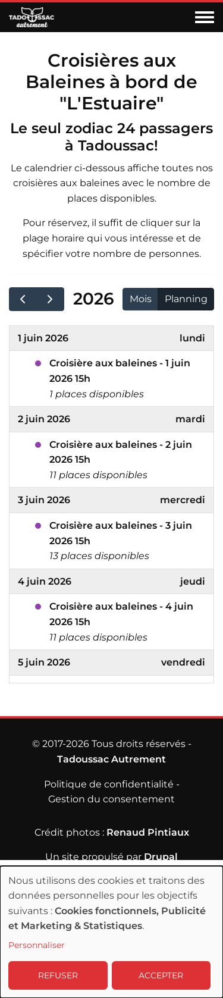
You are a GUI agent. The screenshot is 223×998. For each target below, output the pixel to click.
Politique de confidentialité (109, 784)
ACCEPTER (161, 975)
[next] (50, 299)
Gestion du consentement (111, 799)
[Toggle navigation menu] (204, 18)
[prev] (23, 299)
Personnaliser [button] (36, 945)
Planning (186, 299)
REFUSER (58, 975)
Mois (141, 299)
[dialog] (111, 932)
